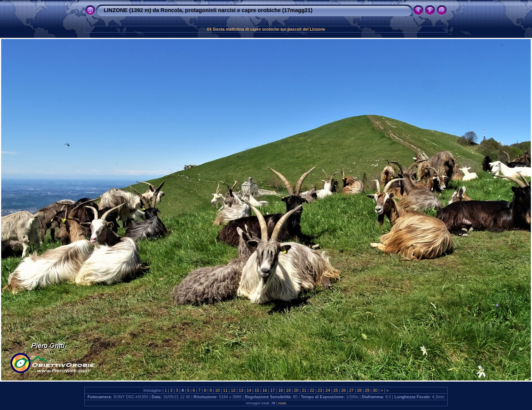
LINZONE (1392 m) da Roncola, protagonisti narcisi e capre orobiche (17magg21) (208, 10)
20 (296, 390)
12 (233, 390)
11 (225, 390)
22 (312, 390)
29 (367, 390)
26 (343, 390)
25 (335, 390)
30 (375, 390)
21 (304, 390)
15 (257, 390)
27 (351, 390)
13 (241, 390)
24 (327, 390)
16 (264, 390)
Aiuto (282, 403)
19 (288, 390)
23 (319, 390)
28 (359, 390)
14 (249, 390)
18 (280, 390)
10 (217, 390)
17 (272, 390)
